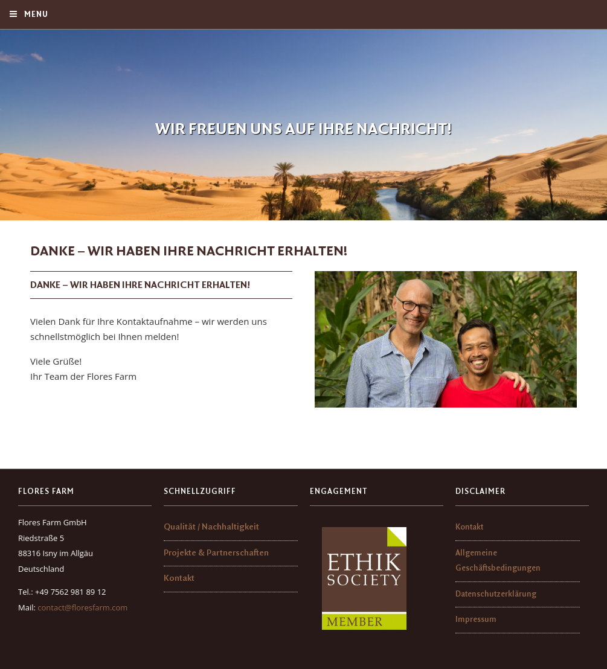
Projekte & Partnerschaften (216, 553)
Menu (28, 14)
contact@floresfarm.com (82, 607)
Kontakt (179, 578)
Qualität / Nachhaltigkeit (211, 527)
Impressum (475, 619)
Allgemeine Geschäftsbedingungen (498, 561)
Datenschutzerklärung (495, 594)
